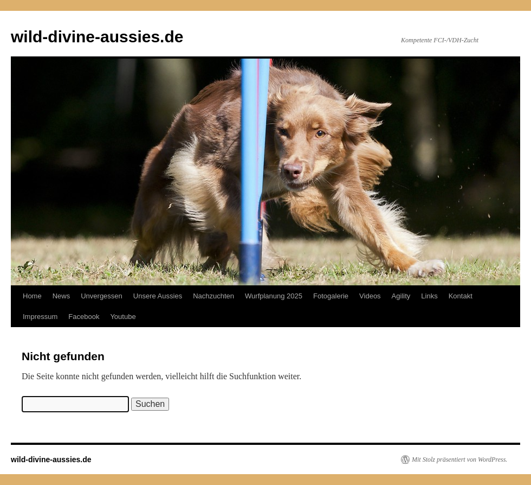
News (61, 296)
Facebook (83, 316)
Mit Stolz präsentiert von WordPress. (459, 459)
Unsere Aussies (157, 296)
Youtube (122, 316)
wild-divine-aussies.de (97, 37)
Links (429, 296)
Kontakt (460, 296)
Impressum (40, 316)
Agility (401, 296)
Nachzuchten (213, 296)
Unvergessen (101, 296)
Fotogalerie (330, 296)
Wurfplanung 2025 (273, 296)
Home (32, 296)
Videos (370, 296)
